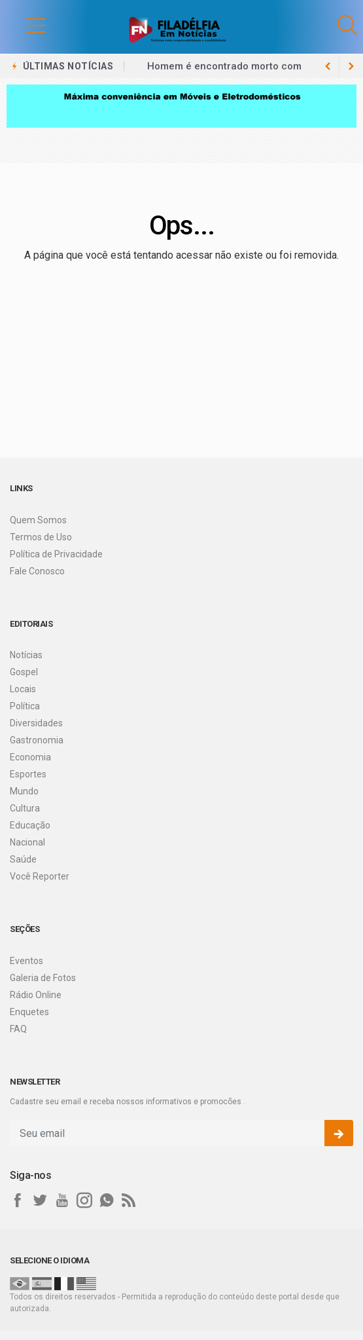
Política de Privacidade (56, 554)
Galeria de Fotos (43, 978)
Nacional (27, 842)
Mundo (24, 791)
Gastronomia (36, 740)
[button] (23, 25)
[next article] (327, 66)
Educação (30, 825)
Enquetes (29, 1012)
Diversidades (36, 723)
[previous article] (351, 66)
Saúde (23, 859)
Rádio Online (35, 995)
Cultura (25, 808)
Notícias (26, 655)
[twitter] (40, 1200)
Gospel (24, 672)
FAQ (18, 1029)
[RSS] (129, 1200)
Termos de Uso (41, 537)
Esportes (28, 774)
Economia (30, 757)
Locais (23, 689)
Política (25, 706)
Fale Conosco (37, 571)
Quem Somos (38, 520)
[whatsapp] (106, 1200)
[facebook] (18, 1200)
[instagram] (84, 1200)
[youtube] (62, 1200)
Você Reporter (39, 876)
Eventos (26, 961)
